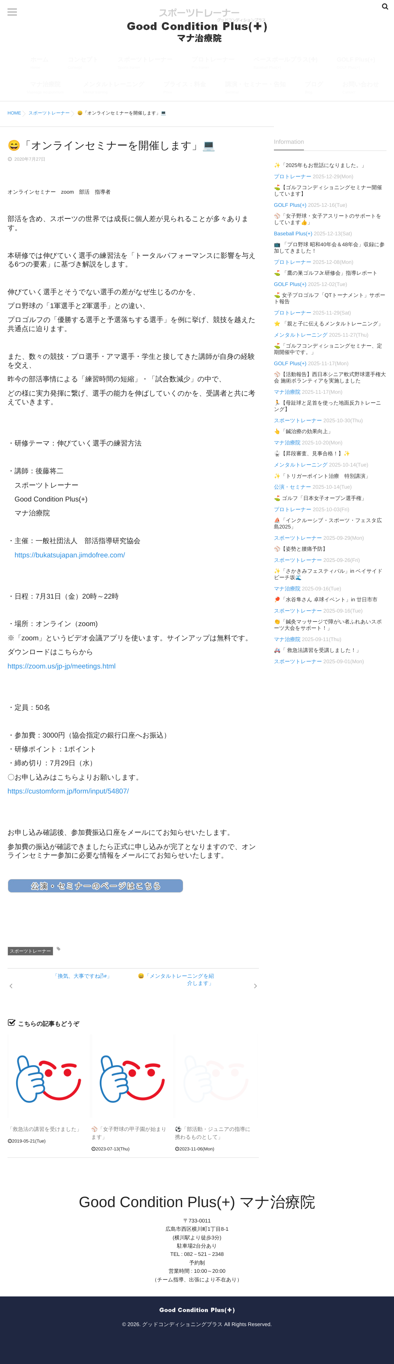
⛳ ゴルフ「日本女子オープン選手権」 (320, 498)
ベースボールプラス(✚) (286, 64)
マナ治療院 (45, 88)
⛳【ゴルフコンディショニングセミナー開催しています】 (328, 190)
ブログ (314, 88)
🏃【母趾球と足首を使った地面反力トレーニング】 (327, 406)
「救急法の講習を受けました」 (45, 1129)
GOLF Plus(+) (356, 64)
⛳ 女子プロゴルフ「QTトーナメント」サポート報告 (329, 298)
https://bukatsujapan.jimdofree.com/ (70, 555)
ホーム (39, 64)
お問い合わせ (360, 88)
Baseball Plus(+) (293, 233)
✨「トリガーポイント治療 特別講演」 (322, 476)
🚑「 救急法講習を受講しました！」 (317, 650)
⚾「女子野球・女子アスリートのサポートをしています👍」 (327, 219)
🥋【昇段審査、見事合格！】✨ (312, 453)
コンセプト (83, 64)
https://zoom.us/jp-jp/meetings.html (62, 666)
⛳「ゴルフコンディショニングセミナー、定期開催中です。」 (328, 349)
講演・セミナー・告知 (255, 88)
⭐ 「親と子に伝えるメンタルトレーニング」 (328, 324)
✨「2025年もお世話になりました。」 (320, 165)
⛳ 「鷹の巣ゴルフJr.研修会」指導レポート (325, 273)
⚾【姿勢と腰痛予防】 (301, 549)
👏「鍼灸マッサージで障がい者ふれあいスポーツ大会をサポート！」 (328, 625)
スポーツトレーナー (145, 64)
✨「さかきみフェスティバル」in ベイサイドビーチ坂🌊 (328, 574)
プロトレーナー (213, 64)
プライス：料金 (185, 88)
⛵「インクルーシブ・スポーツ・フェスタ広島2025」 (328, 523)
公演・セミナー (292, 487)
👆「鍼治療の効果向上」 (303, 431)
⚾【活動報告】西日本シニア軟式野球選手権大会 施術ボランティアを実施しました (330, 377)
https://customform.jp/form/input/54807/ (68, 791)
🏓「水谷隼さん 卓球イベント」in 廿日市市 (325, 599)
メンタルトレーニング (113, 88)
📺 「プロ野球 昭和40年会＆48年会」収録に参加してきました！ (329, 247)
